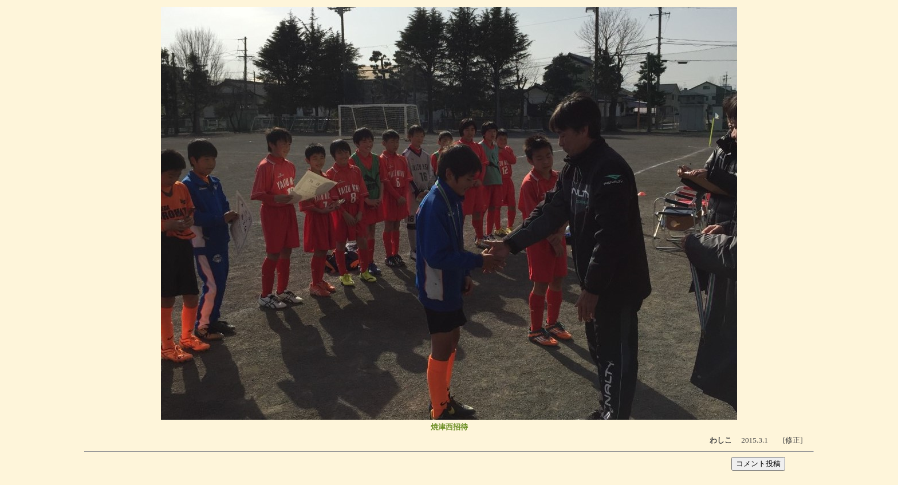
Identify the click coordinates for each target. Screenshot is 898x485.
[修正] (793, 440)
